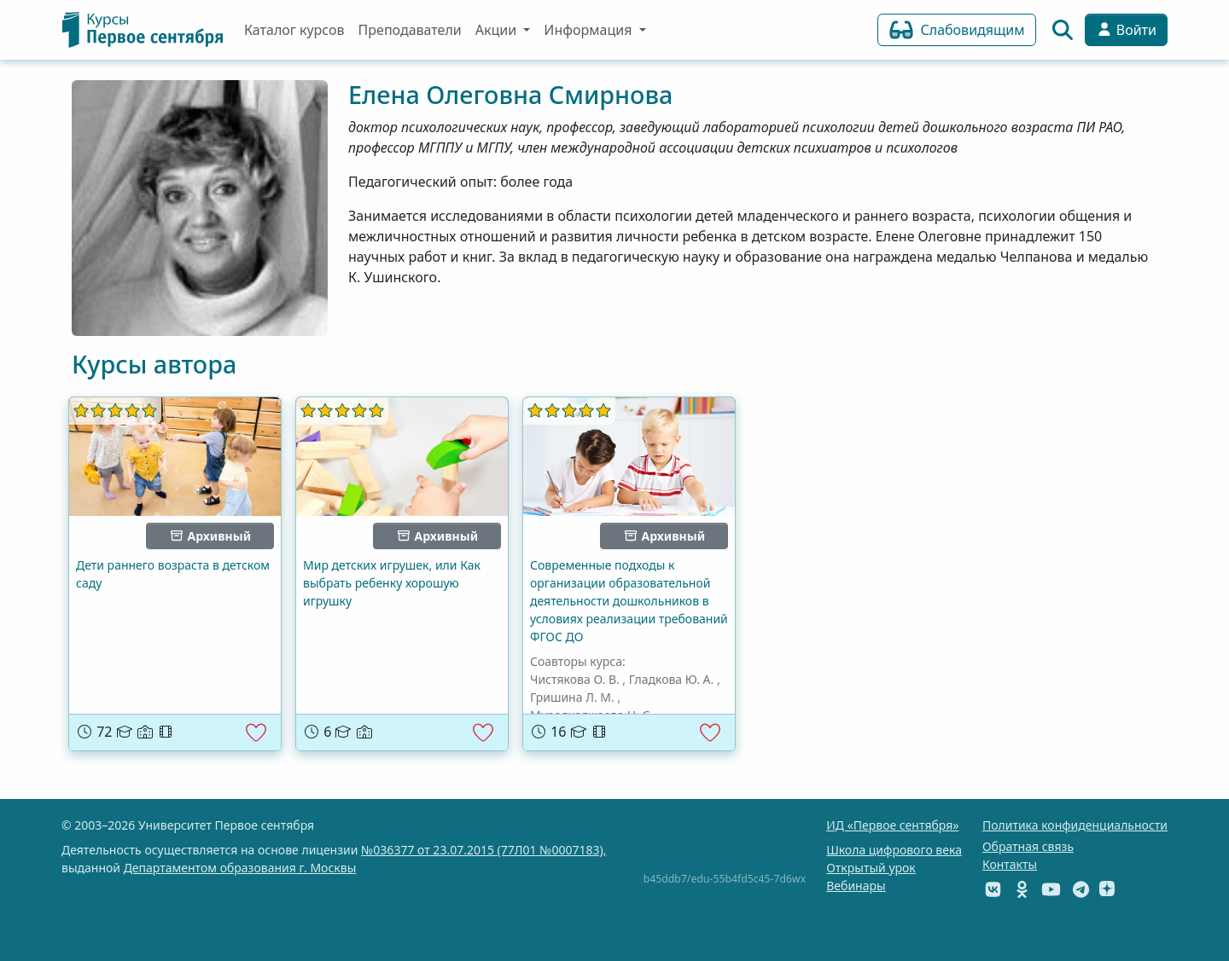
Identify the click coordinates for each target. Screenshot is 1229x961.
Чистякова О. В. (575, 679)
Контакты (1009, 864)
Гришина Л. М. (572, 697)
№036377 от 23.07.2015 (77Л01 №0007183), (483, 850)
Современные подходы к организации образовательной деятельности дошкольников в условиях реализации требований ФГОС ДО (629, 601)
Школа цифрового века (894, 850)
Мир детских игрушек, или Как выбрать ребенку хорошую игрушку (392, 583)
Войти (1126, 29)
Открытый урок (871, 868)
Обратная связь (1028, 846)
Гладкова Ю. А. (671, 679)
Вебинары (855, 885)
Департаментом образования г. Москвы (240, 868)
